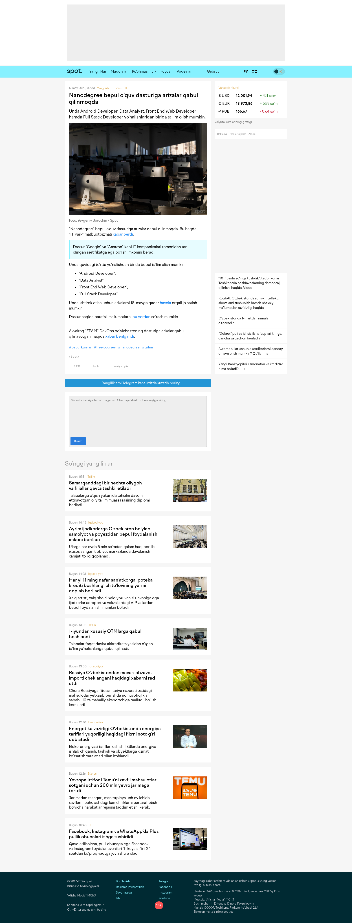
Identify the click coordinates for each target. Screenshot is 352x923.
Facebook (163, 887)
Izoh (93, 366)
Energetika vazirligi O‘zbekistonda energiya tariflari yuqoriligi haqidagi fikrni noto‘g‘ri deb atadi (115, 734)
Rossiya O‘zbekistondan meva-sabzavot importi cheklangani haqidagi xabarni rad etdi (112, 678)
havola (165, 303)
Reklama (222, 134)
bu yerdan (141, 316)
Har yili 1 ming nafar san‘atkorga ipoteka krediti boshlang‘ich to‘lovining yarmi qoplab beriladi (111, 585)
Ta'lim (91, 476)
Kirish (78, 441)
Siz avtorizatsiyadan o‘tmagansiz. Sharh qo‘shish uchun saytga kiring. (137, 415)
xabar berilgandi (120, 336)
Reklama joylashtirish (130, 887)
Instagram (163, 892)
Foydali (166, 71)
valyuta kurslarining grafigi (235, 122)
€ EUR (224, 103)
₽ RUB (223, 111)
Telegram (163, 881)
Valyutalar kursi (228, 87)
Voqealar (184, 71)
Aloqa (252, 134)
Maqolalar (119, 71)
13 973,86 (244, 103)
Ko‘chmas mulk (144, 71)
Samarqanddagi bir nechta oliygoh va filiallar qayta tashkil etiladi (105, 485)
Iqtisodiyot (95, 522)
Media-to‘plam (237, 134)
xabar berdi (123, 234)
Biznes (92, 773)
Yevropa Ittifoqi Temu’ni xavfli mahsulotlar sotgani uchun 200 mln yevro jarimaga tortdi (112, 785)
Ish (118, 898)
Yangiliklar (97, 71)
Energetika (95, 722)
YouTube (162, 898)
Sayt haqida (124, 892)
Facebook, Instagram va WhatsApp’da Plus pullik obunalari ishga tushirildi (114, 834)
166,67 (241, 111)
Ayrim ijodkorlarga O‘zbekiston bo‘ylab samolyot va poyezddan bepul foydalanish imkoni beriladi (113, 534)
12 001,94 (244, 96)
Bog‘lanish (123, 881)
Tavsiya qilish (118, 366)
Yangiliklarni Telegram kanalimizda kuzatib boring (137, 383)
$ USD (223, 96)
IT (89, 825)
